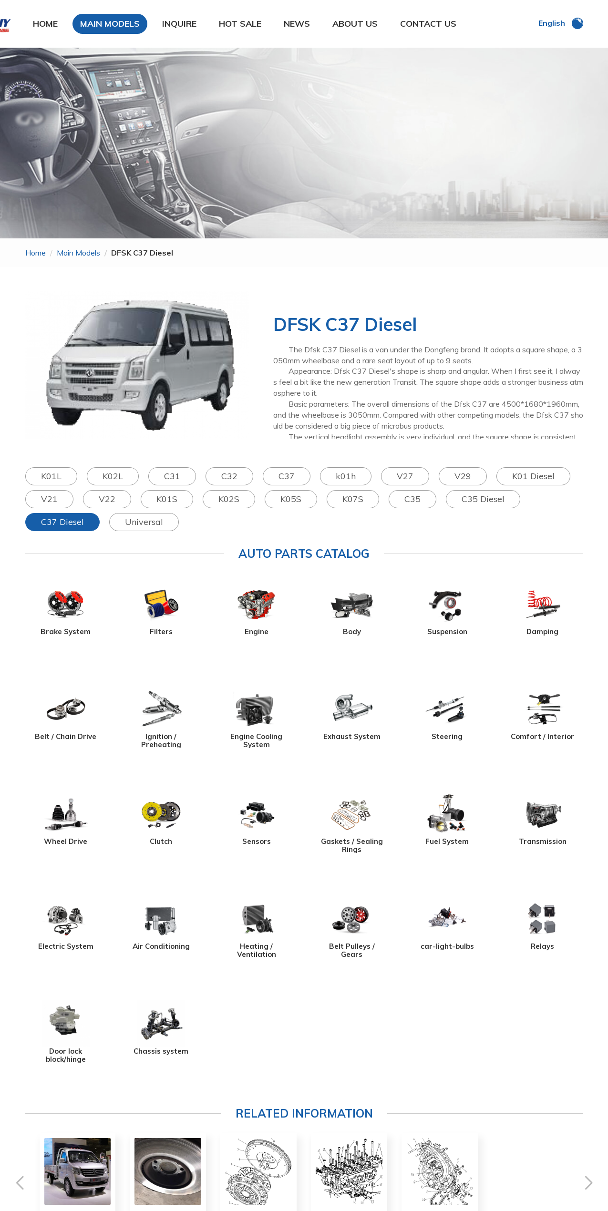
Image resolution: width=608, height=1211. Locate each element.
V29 (462, 476)
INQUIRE (179, 23)
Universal (144, 521)
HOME (45, 23)
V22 (107, 498)
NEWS (297, 23)
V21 (49, 498)
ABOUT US (355, 23)
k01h (346, 476)
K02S (228, 498)
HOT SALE (240, 23)
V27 (405, 476)
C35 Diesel (483, 498)
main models (78, 252)
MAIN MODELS (110, 23)
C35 (412, 498)
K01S (166, 498)
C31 (172, 476)
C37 (286, 476)
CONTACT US (428, 23)
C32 (229, 476)
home (35, 252)
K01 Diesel (533, 476)
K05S (290, 498)
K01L (51, 476)
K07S (352, 498)
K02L (113, 476)
